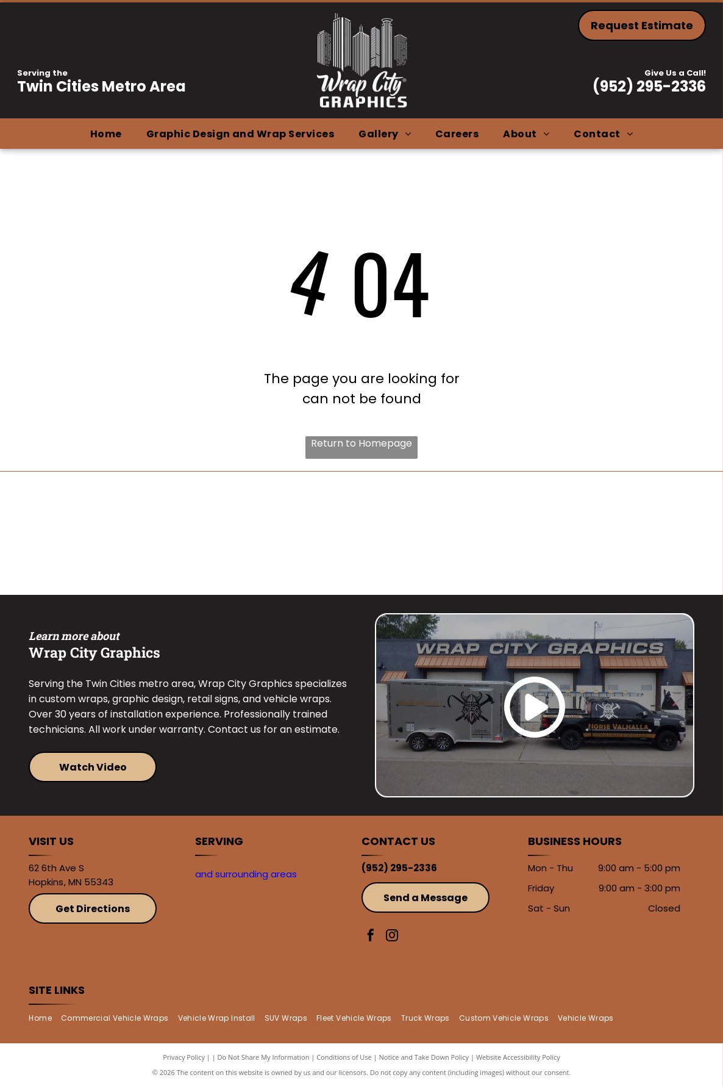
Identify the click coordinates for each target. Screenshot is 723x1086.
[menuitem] (106, 134)
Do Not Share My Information (264, 1057)
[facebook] (371, 937)
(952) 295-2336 (649, 86)
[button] (240, 134)
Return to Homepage (361, 443)
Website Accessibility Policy (518, 1057)
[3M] (278, 533)
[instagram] (392, 937)
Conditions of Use (344, 1057)
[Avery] (445, 533)
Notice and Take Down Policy (424, 1057)
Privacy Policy (184, 1057)
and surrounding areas (246, 874)
